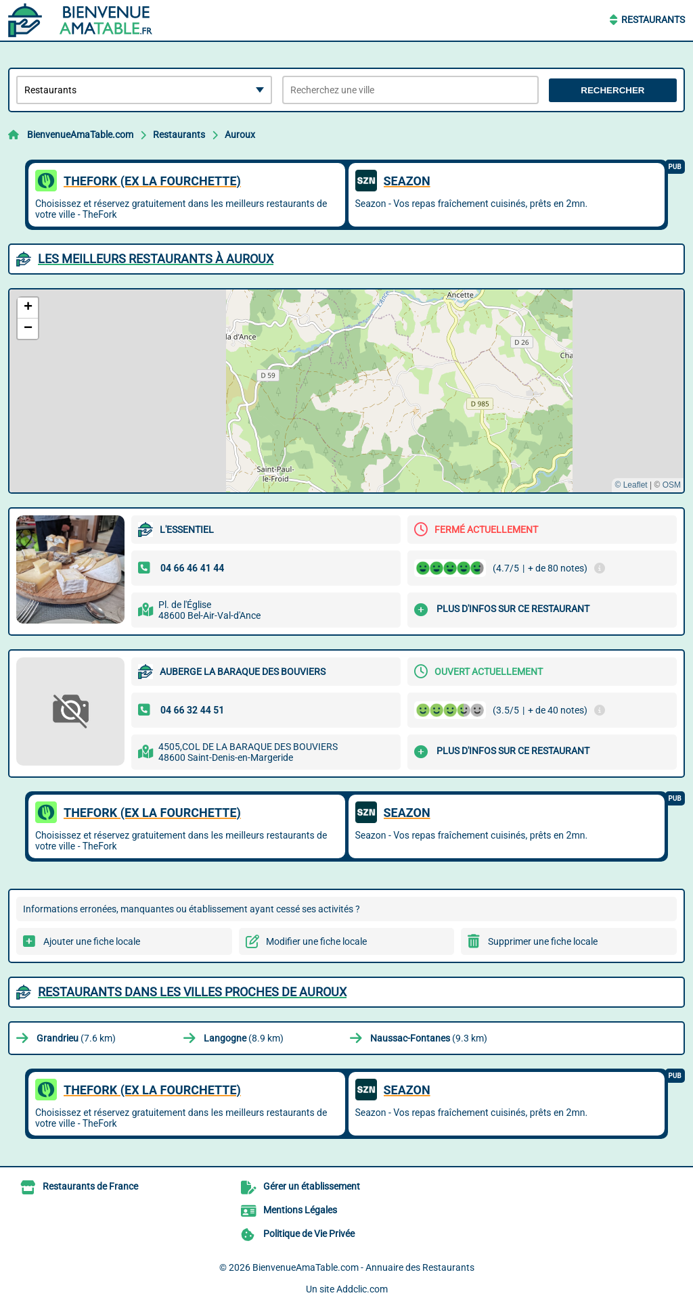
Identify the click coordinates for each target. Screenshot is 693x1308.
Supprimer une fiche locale (543, 941)
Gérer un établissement (311, 1186)
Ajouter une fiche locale (91, 941)
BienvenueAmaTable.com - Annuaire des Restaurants (363, 1267)
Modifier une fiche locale (316, 941)
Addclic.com (362, 1289)
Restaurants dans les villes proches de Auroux (192, 992)
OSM (672, 485)
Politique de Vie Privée (309, 1233)
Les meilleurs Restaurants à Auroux (155, 259)
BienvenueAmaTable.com (80, 134)
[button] (28, 308)
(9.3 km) (428, 1038)
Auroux (240, 134)
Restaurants (653, 19)
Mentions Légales (300, 1210)
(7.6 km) (76, 1038)
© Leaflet (630, 485)
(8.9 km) (244, 1038)
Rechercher (612, 90)
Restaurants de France (90, 1186)
